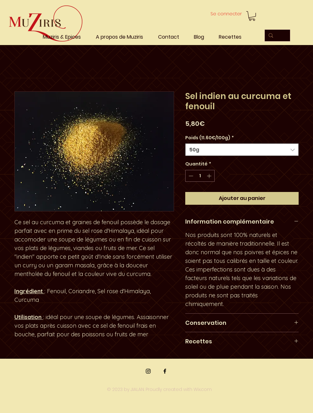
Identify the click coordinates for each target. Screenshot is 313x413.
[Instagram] (148, 371)
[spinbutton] (200, 175)
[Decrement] (190, 175)
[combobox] (242, 149)
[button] (252, 16)
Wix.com (203, 389)
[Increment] (210, 175)
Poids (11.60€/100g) (209, 138)
